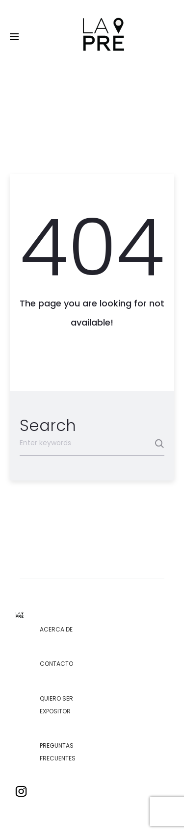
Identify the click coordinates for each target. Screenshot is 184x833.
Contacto (56, 663)
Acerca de (56, 629)
